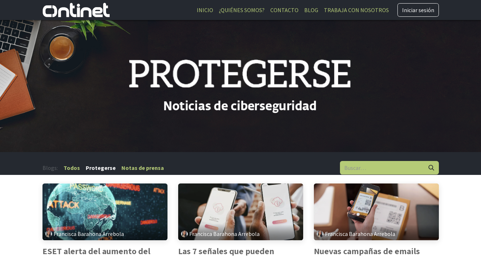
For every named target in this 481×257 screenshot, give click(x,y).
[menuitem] (205, 10)
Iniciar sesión (418, 10)
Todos (72, 167)
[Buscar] (431, 168)
